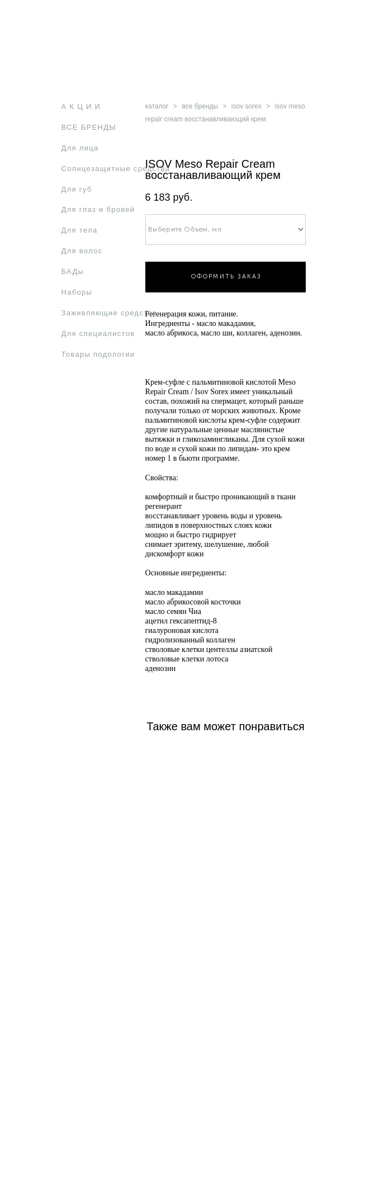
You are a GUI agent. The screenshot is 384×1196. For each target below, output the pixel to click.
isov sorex (246, 106)
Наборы (77, 292)
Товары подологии (98, 354)
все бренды (200, 106)
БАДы (72, 271)
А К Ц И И (81, 106)
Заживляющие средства (109, 313)
